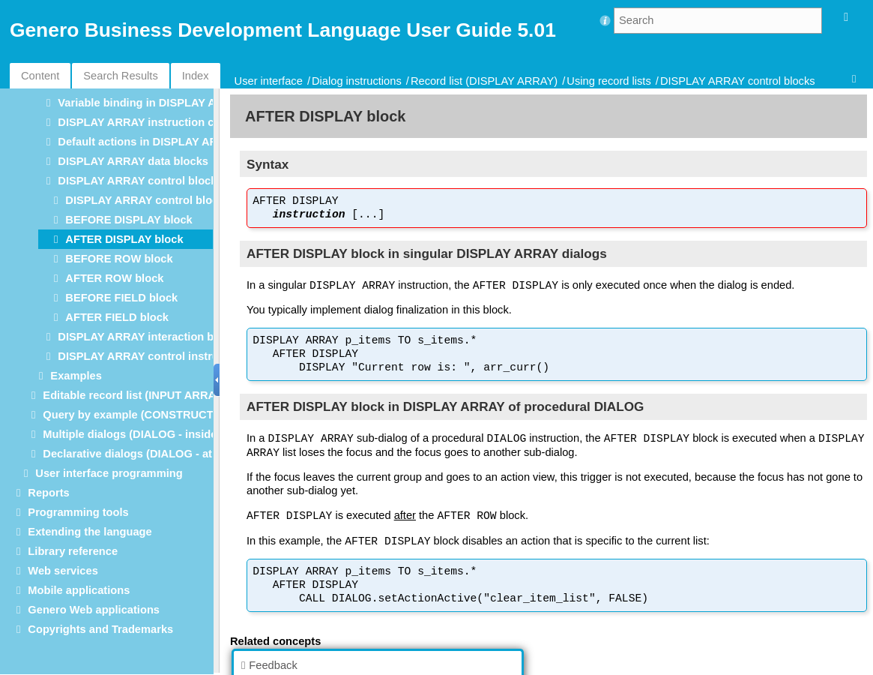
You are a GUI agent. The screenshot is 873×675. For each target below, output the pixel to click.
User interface (269, 81)
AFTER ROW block (114, 278)
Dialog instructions (357, 81)
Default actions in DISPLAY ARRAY (148, 142)
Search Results (120, 76)
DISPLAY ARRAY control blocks (737, 81)
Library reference (73, 551)
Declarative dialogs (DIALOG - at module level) (164, 454)
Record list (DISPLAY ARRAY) (484, 81)
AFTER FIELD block (117, 317)
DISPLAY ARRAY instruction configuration (167, 122)
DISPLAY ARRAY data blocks (133, 161)
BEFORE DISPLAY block (128, 220)
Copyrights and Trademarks (100, 629)
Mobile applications (79, 590)
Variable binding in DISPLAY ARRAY (152, 103)
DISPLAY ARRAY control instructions (154, 356)
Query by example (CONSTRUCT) (130, 415)
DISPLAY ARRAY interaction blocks (149, 337)
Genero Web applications (94, 610)
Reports (48, 493)
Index (195, 76)
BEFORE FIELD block (121, 298)
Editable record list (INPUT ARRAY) (134, 395)
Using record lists (608, 81)
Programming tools (78, 512)
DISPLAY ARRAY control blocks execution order (190, 200)
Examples (75, 376)
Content (40, 76)
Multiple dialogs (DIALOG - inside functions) (158, 434)
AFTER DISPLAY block (124, 239)
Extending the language (89, 532)
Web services (62, 571)
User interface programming (108, 473)
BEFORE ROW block (118, 259)
